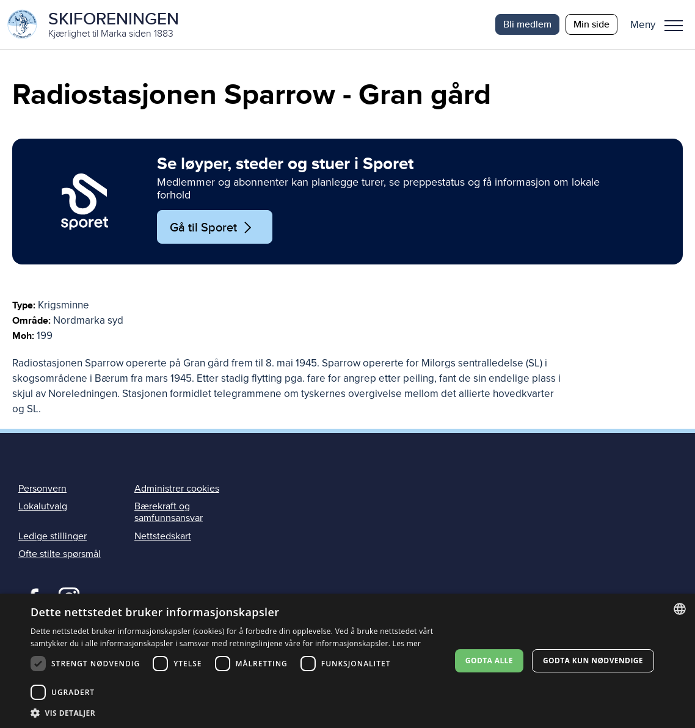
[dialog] (347, 661)
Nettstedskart (162, 536)
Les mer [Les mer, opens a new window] (407, 643)
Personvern (42, 488)
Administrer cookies (176, 488)
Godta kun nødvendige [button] (593, 660)
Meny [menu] (673, 25)
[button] (661, 24)
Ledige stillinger (52, 536)
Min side (591, 24)
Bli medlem (527, 24)
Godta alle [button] (489, 660)
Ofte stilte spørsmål (59, 554)
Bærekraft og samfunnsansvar (168, 512)
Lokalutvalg (42, 506)
